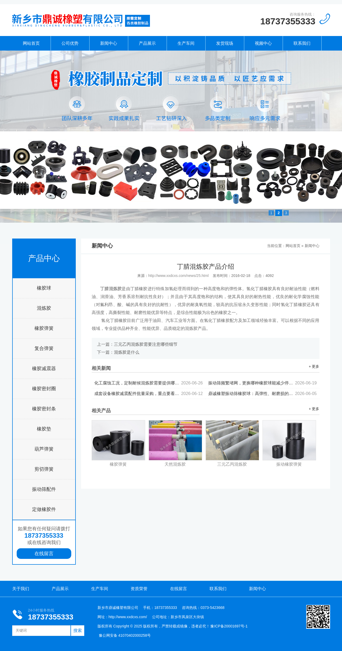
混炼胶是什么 (126, 352)
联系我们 (302, 43)
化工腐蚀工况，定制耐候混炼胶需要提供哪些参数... (148, 383)
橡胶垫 (44, 429)
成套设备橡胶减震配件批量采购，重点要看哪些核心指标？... (148, 393)
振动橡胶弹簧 (289, 464)
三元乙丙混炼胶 (232, 464)
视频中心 (263, 43)
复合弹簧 (44, 348)
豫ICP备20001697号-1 (228, 626)
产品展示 (147, 43)
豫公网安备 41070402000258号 (125, 635)
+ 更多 (314, 366)
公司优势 (69, 43)
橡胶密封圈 (44, 388)
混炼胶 (44, 308)
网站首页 (31, 43)
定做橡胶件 (44, 509)
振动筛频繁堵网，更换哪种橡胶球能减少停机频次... (262, 383)
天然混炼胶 (175, 464)
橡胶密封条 (44, 408)
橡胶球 (44, 288)
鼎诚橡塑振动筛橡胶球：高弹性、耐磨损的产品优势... (262, 393)
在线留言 (44, 553)
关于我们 (20, 588)
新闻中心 (108, 43)
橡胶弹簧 (44, 328)
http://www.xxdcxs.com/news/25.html (178, 275)
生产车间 (185, 43)
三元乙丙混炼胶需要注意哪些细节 (145, 344)
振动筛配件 (44, 489)
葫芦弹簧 (44, 449)
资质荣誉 (139, 588)
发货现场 (224, 43)
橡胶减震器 (44, 368)
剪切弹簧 (44, 469)
